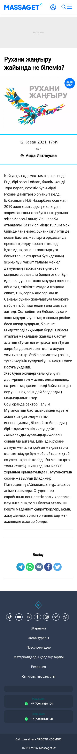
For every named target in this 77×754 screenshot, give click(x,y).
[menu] (69, 7)
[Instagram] (47, 617)
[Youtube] (19, 617)
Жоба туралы (38, 638)
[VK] (28, 617)
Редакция (38, 667)
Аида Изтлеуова (39, 155)
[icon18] (38, 607)
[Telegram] (56, 617)
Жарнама (38, 628)
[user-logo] (53, 9)
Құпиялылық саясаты (38, 676)
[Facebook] (38, 617)
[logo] (23, 7)
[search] (63, 7)
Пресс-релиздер (38, 647)
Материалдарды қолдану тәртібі (39, 657)
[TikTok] (10, 617)
